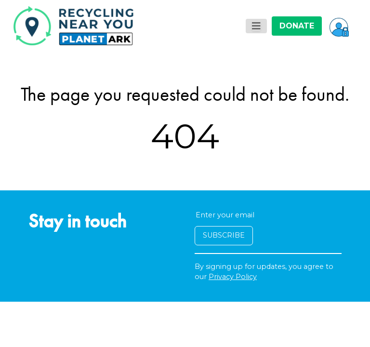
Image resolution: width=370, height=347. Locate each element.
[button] (339, 26)
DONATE (296, 25)
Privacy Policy (233, 276)
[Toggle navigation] (256, 26)
